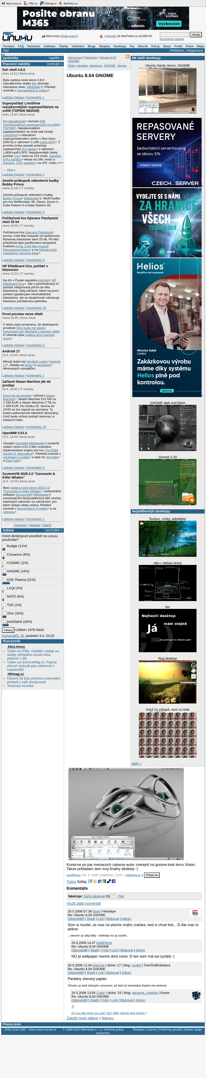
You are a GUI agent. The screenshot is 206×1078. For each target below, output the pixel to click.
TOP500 (9, 128)
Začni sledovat (94, 896)
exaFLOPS (47, 142)
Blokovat (112, 919)
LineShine (10, 135)
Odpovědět (76, 919)
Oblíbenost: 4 (134, 875)
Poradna (9, 46)
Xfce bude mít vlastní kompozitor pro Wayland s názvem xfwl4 (31, 329)
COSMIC (11, 563)
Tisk (121, 896)
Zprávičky (10, 58)
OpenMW (21, 443)
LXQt (9, 588)
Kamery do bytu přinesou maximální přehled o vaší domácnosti (33, 680)
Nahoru (108, 1018)
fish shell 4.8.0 (13, 70)
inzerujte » (54, 64)
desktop (82, 65)
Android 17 (11, 351)
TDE (8, 605)
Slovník (143, 46)
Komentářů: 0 (35, 260)
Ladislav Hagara (13, 97)
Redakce (139, 1029)
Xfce (8, 613)
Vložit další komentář (84, 904)
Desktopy (119, 46)
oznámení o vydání (16, 457)
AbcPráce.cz (68, 3)
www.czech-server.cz (42, 1029)
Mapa (200, 46)
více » (11, 169)
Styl (6, 50)
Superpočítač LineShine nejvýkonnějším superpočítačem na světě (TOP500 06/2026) (30, 107)
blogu (28, 365)
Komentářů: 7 (35, 375)
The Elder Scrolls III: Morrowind (30, 451)
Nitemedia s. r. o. (92, 1029)
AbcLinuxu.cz (11, 3)
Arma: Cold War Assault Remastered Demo (25, 247)
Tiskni (71, 882)
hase (96, 911)
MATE (9, 596)
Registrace (195, 50)
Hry (132, 46)
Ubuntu (122, 65)
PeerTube (12, 460)
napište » (55, 58)
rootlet (136, 965)
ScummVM (23, 494)
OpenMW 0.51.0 (14, 433)
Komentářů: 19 (36, 427)
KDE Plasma (14, 580)
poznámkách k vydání (32, 90)
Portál (178, 46)
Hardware (33, 46)
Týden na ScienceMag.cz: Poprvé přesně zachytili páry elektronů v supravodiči (32, 665)
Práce (189, 46)
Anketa (8, 530)
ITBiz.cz (30, 3)
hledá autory (69, 36)
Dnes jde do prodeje (17, 395)
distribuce (95, 65)
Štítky (72, 65)
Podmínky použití (170, 1029)
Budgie (10, 546)
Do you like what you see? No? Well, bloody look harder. (108, 1013)
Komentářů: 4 (35, 212)
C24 (17, 156)
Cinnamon (12, 554)
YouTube (52, 457)
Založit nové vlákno (82, 1018)
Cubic (100, 993)
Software (49, 46)
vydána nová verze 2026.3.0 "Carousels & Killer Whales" (26, 489)
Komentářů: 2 (35, 174)
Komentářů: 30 (13, 636)
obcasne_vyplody (145, 993)
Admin (126, 919)
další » (136, 763)
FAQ (21, 46)
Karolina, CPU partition (19, 163)
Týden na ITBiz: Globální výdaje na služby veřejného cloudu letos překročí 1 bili (33, 654)
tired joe (98, 965)
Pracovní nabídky (16, 64)
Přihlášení (177, 50)
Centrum (20, 525)
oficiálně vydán (37, 361)
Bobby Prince (12, 198)
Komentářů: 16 (36, 308)
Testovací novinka (20, 686)
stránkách (44, 365)
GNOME (11, 571)
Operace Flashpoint (38, 232)
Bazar (167, 46)
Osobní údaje (193, 1029)
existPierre (73, 875)
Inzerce (152, 1029)
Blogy (92, 46)
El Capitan (29, 149)
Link (101, 919)
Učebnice (78, 46)
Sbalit (91, 919)
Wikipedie (33, 87)
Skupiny (104, 46)
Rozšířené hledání (172, 39)
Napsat (34, 525)
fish (34, 83)
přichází (44, 280)
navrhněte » (53, 530)
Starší (46, 525)
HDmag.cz (48, 3)
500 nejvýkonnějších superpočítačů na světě (31, 122)
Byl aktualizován (14, 121)
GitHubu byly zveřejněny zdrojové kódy (30, 251)
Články (63, 46)
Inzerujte (110, 36)
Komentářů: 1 (35, 97)
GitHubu (9, 512)
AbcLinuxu (16, 647)
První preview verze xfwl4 (22, 314)
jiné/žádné (12, 622)
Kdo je (155, 46)
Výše (105, 950)
